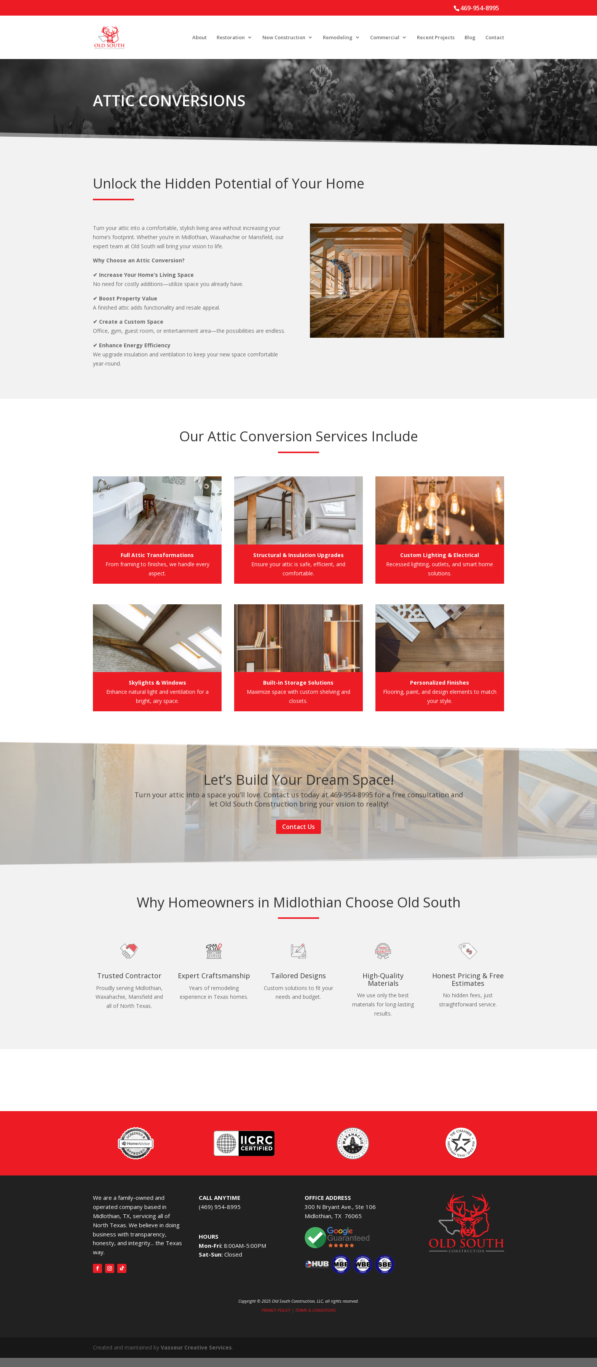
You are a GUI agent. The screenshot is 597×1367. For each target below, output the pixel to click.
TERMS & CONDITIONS (315, 1310)
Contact (494, 38)
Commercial (384, 38)
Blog (470, 38)
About (199, 38)
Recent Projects (436, 38)
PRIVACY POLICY (276, 1310)
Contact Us (298, 826)
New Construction (283, 38)
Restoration (231, 38)
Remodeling (338, 38)
